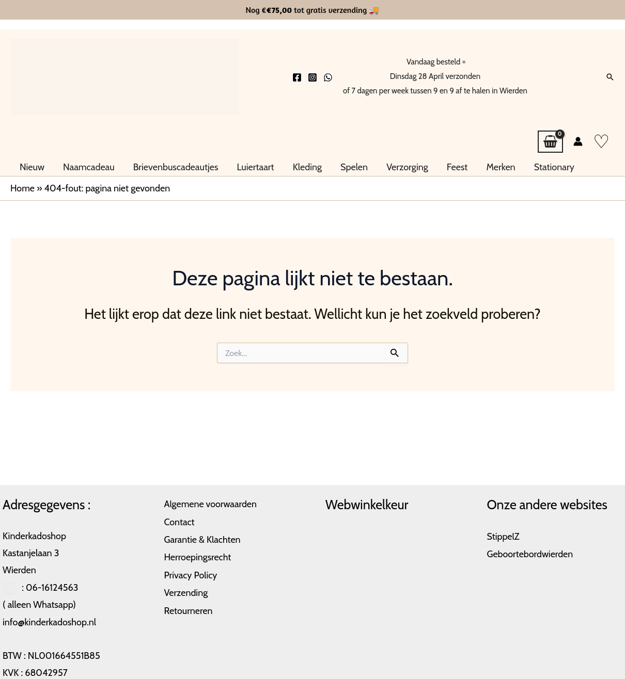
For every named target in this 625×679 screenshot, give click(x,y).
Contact (179, 521)
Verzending (186, 589)
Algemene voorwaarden (211, 503)
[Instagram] (312, 77)
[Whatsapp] (328, 77)
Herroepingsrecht (198, 555)
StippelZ (503, 536)
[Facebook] (297, 77)
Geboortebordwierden (530, 553)
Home (22, 187)
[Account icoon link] (578, 141)
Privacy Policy (191, 572)
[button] (610, 77)
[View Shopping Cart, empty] (550, 142)
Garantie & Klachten (202, 538)
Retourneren (188, 607)
